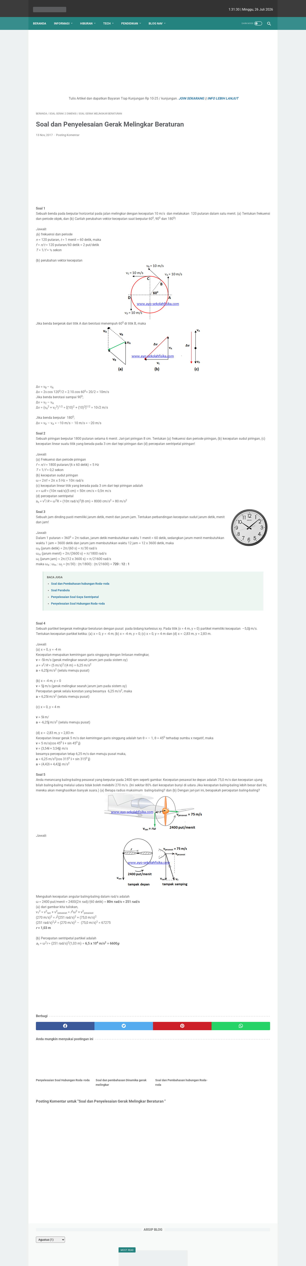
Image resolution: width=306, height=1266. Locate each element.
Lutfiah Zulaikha (223, 386)
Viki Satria (253, 370)
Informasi (64, 16)
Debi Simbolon (223, 338)
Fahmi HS (244, 354)
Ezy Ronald (251, 346)
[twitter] (94, 1063)
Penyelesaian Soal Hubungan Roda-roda (78, 620)
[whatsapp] (173, 1063)
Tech (110, 16)
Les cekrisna (126, 1259)
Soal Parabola (60, 607)
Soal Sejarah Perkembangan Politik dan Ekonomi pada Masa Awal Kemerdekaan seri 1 (237, 112)
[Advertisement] (114, 59)
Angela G (220, 354)
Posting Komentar (68, 136)
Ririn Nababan (222, 362)
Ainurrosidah (221, 378)
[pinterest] (134, 1063)
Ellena (249, 338)
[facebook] (55, 1063)
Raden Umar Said (224, 370)
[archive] (222, 42)
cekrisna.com (179, 1259)
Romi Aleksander (252, 378)
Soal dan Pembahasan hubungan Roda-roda (80, 600)
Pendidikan (132, 16)
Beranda (42, 16)
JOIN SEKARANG (159, 94)
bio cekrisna (144, 1259)
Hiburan (89, 16)
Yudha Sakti (249, 330)
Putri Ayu (251, 386)
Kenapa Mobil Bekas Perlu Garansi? (238, 240)
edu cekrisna (161, 1259)
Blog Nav (158, 16)
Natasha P (221, 330)
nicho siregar (222, 346)
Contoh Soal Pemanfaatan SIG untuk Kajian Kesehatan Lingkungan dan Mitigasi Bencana (238, 132)
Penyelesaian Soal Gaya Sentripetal (75, 614)
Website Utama (153, 1251)
